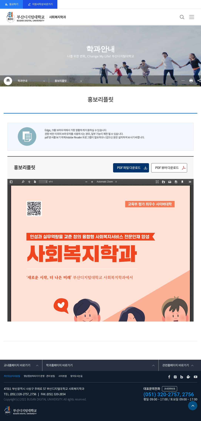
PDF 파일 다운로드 (128, 168)
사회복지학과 (57, 17)
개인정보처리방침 (12, 376)
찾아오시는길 (76, 376)
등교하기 (13, 4)
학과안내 (22, 81)
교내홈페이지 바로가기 (17, 365)
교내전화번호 (169, 388)
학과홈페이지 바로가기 (59, 365)
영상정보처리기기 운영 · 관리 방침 (39, 376)
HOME (8, 80)
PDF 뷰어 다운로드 (167, 168)
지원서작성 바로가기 (42, 4)
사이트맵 (62, 376)
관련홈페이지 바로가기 (175, 365)
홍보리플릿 (61, 81)
